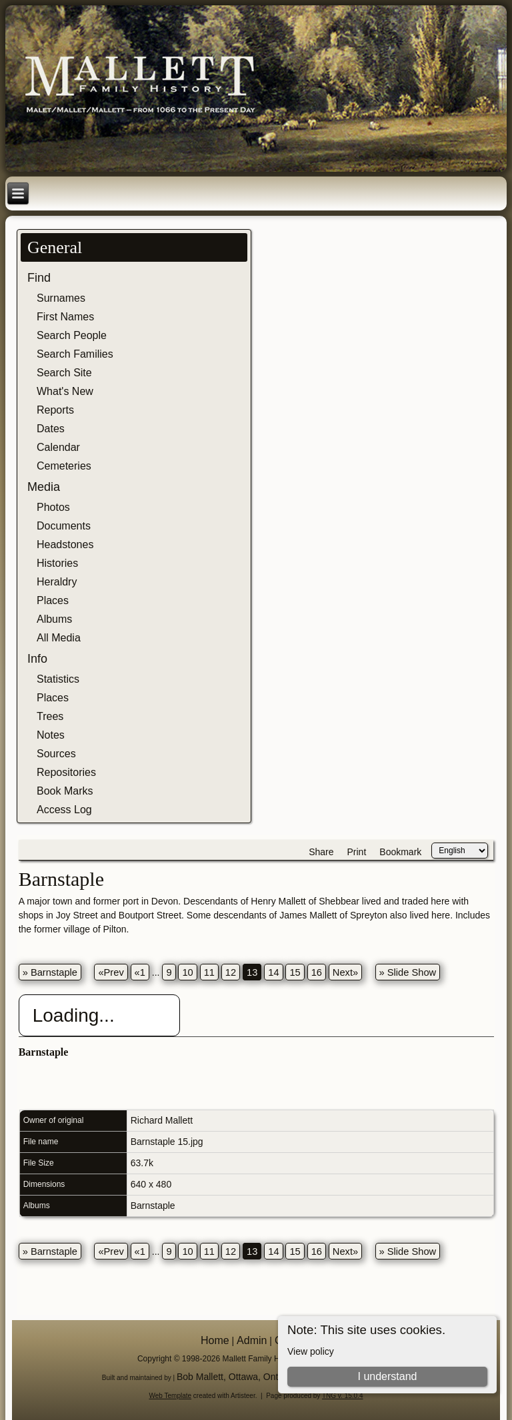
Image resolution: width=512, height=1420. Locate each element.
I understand (387, 1376)
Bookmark (400, 852)
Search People (72, 335)
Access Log (64, 809)
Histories (57, 563)
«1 (140, 972)
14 (273, 972)
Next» (345, 972)
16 (316, 972)
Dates (51, 428)
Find (39, 277)
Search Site (64, 372)
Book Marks (65, 791)
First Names (65, 316)
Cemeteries (64, 466)
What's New (65, 391)
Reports (55, 410)
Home (215, 1340)
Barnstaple (153, 1205)
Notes (51, 735)
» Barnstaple (50, 972)
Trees (50, 716)
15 (294, 972)
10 (187, 972)
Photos (53, 507)
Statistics (58, 679)
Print (357, 852)
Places (53, 600)
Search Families (75, 354)
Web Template (170, 1395)
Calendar (58, 447)
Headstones (65, 544)
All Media (59, 637)
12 (230, 972)
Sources (56, 753)
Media (43, 487)
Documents (64, 526)
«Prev (110, 972)
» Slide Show (408, 972)
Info (37, 658)
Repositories (66, 772)
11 (209, 972)
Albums (54, 619)
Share (321, 852)
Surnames (61, 298)
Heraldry (57, 581)
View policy (310, 1351)
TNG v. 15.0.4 (342, 1395)
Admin (252, 1340)
